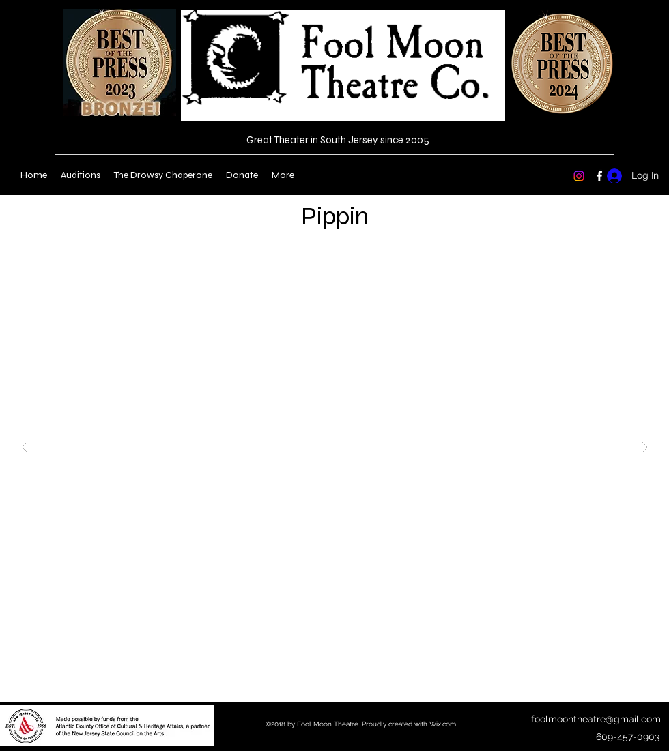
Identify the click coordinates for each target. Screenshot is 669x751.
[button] (335, 447)
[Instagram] (579, 176)
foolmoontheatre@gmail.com (596, 718)
